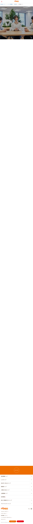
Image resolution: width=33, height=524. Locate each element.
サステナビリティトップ (6, 503)
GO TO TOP (16, 470)
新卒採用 (15, 4)
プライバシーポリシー (5, 511)
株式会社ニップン (3, 4)
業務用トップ (3, 486)
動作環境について (4, 515)
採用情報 (3, 496)
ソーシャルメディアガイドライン (6, 517)
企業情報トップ (4, 493)
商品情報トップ (4, 476)
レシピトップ (3, 479)
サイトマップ (3, 519)
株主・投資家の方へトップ (6, 500)
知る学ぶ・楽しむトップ (6, 483)
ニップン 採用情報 (9, 4)
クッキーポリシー (4, 513)
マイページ (20, 521)
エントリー (13, 521)
